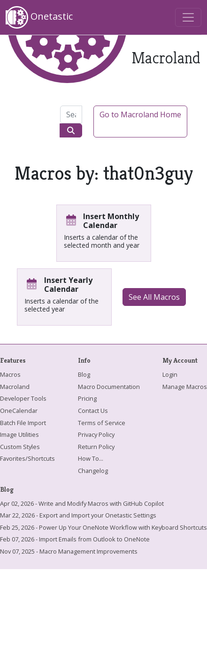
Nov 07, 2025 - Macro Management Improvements (69, 551)
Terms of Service (101, 423)
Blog (84, 374)
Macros (10, 374)
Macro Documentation (109, 386)
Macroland (15, 386)
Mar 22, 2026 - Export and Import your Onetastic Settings (78, 515)
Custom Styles (20, 446)
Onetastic (39, 17)
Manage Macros (184, 386)
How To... (90, 458)
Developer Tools (23, 398)
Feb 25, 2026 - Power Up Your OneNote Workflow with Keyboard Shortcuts (103, 527)
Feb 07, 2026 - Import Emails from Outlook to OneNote (75, 539)
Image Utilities (19, 434)
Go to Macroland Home (140, 114)
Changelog (93, 470)
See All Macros (154, 297)
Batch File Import (23, 423)
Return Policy (96, 446)
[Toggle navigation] (188, 17)
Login (169, 374)
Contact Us (93, 410)
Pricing (87, 398)
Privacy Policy (96, 434)
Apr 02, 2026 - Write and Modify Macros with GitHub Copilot (82, 503)
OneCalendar (19, 410)
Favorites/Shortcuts (27, 458)
